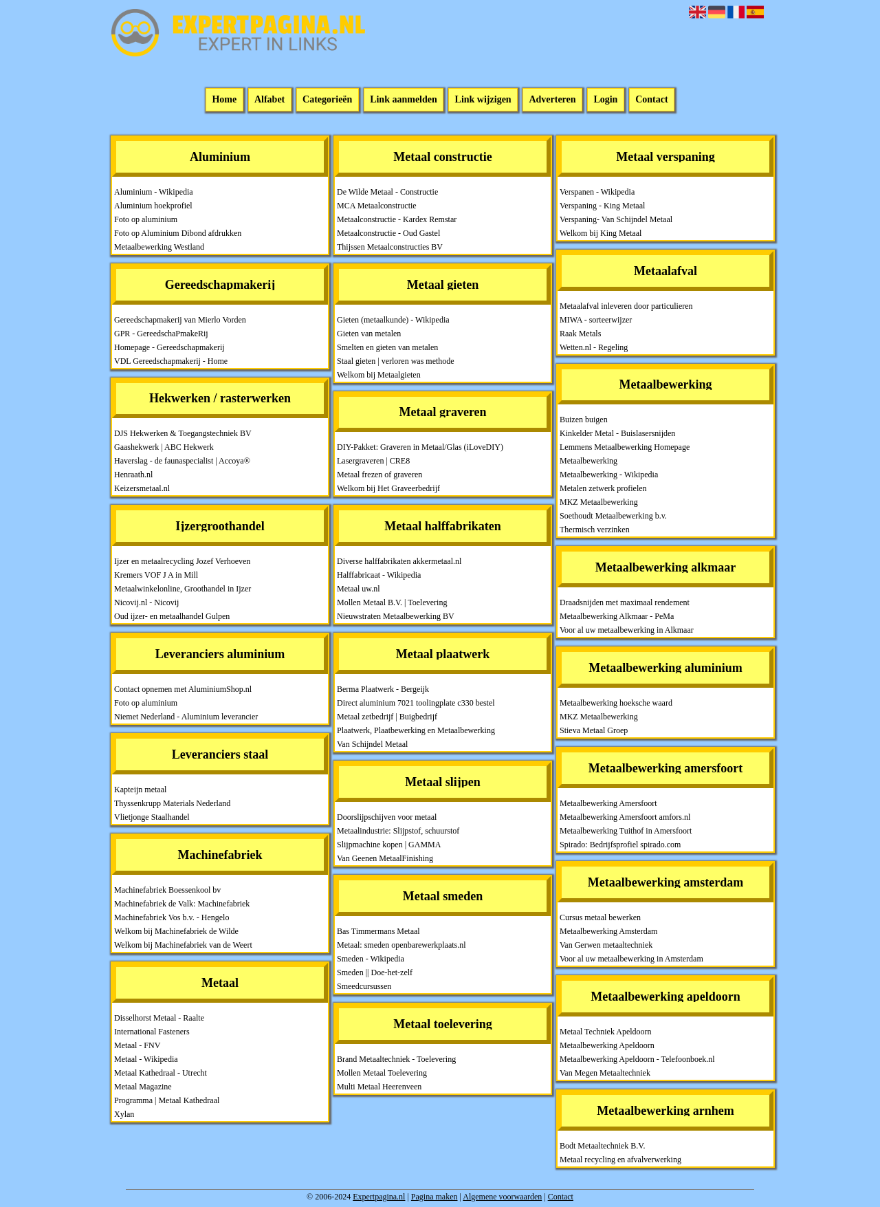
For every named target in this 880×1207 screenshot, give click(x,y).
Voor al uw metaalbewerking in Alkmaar (627, 630)
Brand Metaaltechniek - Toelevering (396, 1059)
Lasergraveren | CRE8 (373, 461)
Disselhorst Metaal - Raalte (159, 1018)
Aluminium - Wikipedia (153, 192)
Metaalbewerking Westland (159, 247)
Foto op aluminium (145, 219)
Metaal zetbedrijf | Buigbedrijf (387, 716)
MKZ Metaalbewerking (599, 502)
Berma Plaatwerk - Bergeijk (383, 689)
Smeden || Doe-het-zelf (374, 972)
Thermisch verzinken (595, 529)
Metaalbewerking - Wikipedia (609, 474)
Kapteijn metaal (140, 789)
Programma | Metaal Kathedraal (166, 1100)
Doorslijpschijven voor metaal (387, 817)
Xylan (124, 1114)
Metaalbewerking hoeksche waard (616, 703)
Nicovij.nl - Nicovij (146, 602)
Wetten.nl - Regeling (594, 347)
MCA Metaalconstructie (377, 205)
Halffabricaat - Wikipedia (379, 575)
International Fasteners (152, 1031)
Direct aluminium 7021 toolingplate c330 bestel (416, 703)
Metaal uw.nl (358, 589)
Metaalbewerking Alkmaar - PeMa (617, 616)
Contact (651, 100)
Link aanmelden (403, 100)
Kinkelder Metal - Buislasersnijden (617, 433)
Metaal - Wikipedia (146, 1059)
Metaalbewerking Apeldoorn (607, 1045)
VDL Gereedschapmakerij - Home (171, 361)
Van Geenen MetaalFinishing (385, 858)
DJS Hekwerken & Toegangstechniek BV (183, 433)
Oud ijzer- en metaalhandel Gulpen (172, 616)
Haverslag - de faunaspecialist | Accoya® (182, 461)
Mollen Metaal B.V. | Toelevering (392, 602)
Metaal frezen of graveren (379, 474)
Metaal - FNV (137, 1045)
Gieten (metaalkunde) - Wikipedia (393, 320)
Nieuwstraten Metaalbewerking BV (395, 616)
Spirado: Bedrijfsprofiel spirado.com (620, 844)
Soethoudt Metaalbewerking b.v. (613, 516)
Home (224, 100)
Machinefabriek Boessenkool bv (167, 890)
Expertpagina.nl (379, 1196)
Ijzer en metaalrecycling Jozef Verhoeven (182, 561)
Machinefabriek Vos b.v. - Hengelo (171, 917)
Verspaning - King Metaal (602, 205)
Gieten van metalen (369, 333)
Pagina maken (434, 1196)
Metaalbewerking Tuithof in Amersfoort (626, 831)
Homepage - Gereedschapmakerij (169, 347)
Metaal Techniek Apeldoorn (606, 1031)
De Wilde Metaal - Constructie (387, 192)
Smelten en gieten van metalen (387, 347)
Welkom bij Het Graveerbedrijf (388, 488)
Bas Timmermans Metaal (378, 931)
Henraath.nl (133, 474)
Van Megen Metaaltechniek (605, 1073)
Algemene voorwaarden (502, 1196)
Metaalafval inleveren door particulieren (626, 306)
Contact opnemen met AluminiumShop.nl (183, 689)
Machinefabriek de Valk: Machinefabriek (182, 904)
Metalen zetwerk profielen (603, 488)
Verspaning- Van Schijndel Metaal (616, 219)
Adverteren (552, 100)
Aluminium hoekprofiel (153, 205)
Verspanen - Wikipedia (597, 192)
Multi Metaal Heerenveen (379, 1086)
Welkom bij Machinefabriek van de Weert (183, 945)
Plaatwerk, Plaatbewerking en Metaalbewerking (416, 730)
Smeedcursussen (364, 986)
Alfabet (269, 100)
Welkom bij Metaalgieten (379, 375)
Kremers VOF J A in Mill (156, 575)
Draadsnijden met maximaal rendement (625, 602)
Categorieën (327, 100)
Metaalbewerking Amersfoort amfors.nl (625, 817)
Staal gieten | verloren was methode (395, 361)
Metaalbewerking (588, 461)
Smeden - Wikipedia (370, 959)
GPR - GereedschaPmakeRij (161, 333)
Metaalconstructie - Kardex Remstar (396, 219)
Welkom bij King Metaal (600, 233)
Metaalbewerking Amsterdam (608, 931)
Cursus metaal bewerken (600, 917)
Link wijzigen (483, 100)
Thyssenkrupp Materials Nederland (172, 803)
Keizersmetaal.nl (142, 488)
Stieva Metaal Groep (594, 730)
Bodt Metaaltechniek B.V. (602, 1146)
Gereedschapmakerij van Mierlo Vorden (180, 320)
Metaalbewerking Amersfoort (608, 803)
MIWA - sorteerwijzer (596, 320)
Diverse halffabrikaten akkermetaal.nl (399, 561)
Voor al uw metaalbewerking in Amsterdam (631, 959)
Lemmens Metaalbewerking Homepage (625, 447)
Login (605, 100)
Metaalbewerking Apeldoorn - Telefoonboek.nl (637, 1059)
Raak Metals (580, 333)
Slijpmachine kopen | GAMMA (389, 844)
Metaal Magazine (143, 1086)
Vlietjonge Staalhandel (152, 817)
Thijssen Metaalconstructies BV (390, 247)
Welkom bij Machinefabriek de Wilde (176, 931)
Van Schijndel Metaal (372, 744)
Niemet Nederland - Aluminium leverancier (186, 716)
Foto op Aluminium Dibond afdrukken (177, 233)
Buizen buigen (584, 419)
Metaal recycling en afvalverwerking (620, 1159)
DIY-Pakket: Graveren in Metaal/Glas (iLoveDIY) (420, 447)
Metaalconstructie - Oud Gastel (388, 233)
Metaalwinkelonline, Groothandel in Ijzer (182, 589)
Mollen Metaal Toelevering (382, 1073)
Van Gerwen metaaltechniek (606, 945)
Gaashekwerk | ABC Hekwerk (164, 447)
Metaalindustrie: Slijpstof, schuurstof (398, 831)
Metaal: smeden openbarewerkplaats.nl (401, 945)
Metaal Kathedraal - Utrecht (160, 1073)
